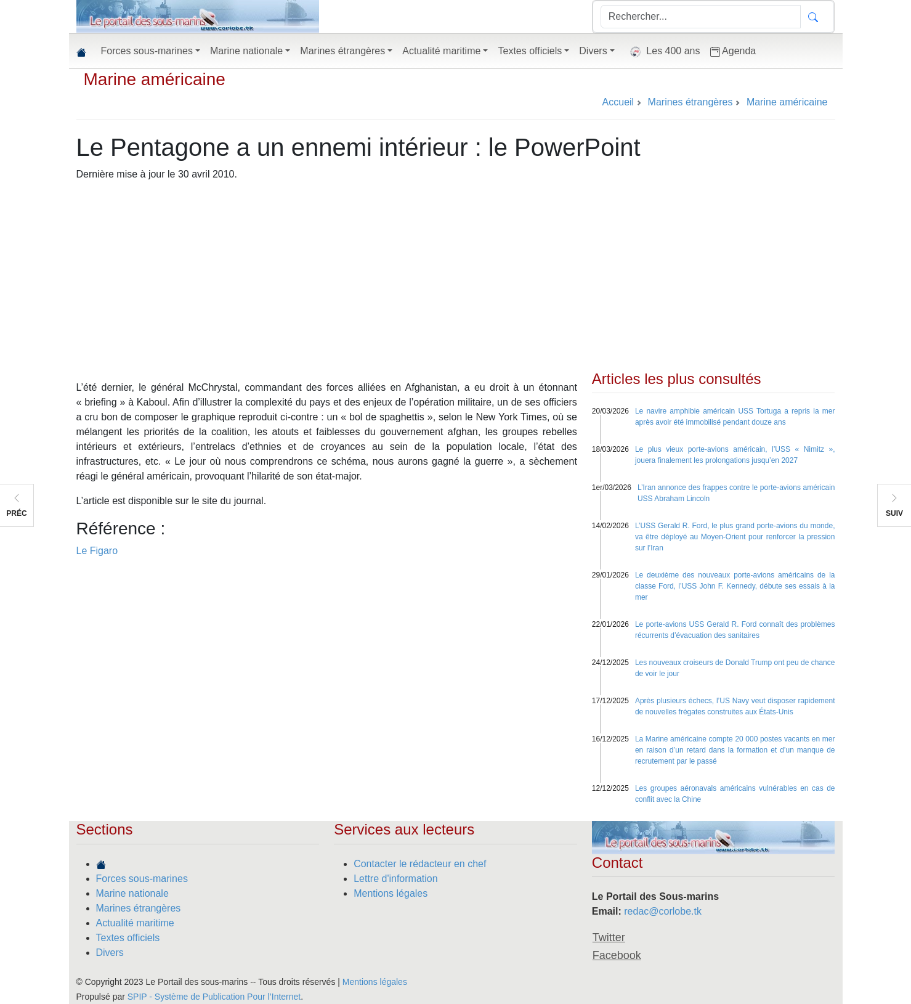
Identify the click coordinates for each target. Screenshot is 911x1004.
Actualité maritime (135, 923)
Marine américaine (154, 79)
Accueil (618, 102)
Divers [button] (593, 51)
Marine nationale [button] (246, 51)
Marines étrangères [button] (342, 51)
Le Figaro (97, 550)
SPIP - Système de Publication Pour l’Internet (214, 997)
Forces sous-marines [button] (147, 51)
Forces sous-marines (142, 878)
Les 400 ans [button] (662, 52)
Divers (110, 952)
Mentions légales (390, 893)
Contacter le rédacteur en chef (420, 864)
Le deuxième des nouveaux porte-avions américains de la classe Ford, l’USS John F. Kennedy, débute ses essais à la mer (735, 586)
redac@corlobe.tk (663, 911)
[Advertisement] (455, 278)
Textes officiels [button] (530, 51)
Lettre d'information (395, 878)
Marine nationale (132, 893)
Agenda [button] (733, 51)
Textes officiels (128, 938)
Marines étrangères (138, 908)
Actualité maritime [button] (441, 51)
